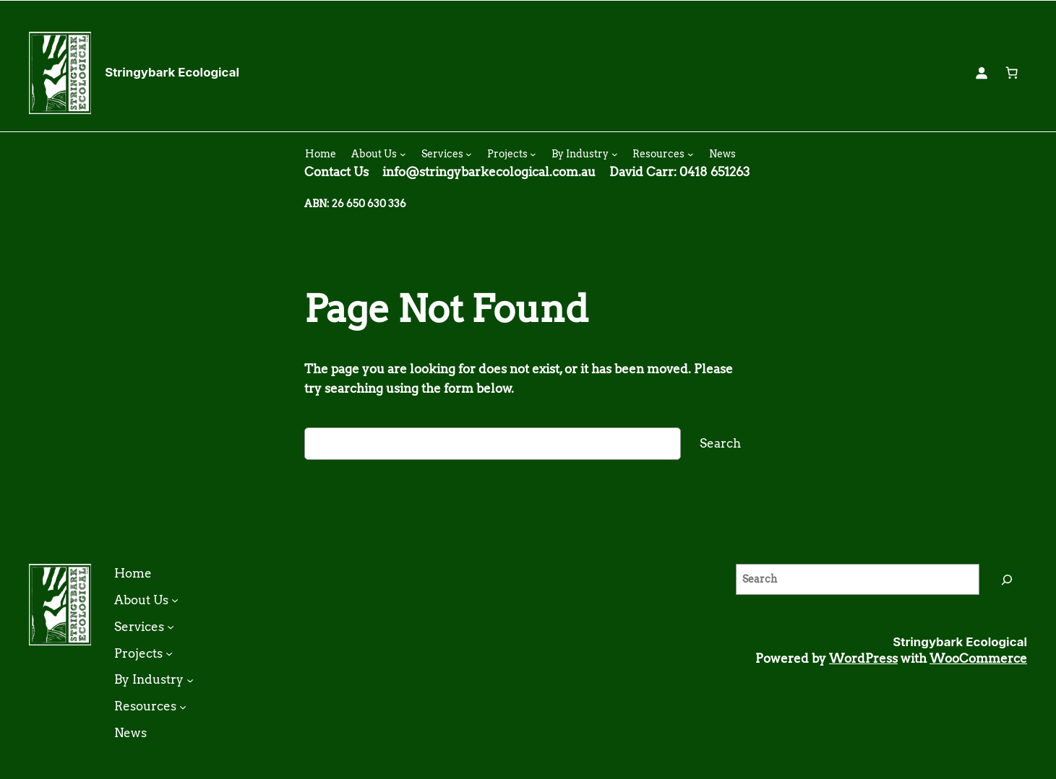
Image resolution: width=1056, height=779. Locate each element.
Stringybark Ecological (172, 72)
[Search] (1007, 579)
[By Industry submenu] (614, 154)
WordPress (863, 658)
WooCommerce (978, 658)
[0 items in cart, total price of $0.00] (1012, 73)
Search (720, 443)
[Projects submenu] (533, 154)
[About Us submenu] (403, 154)
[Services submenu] (468, 154)
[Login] (981, 73)
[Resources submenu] (690, 154)
